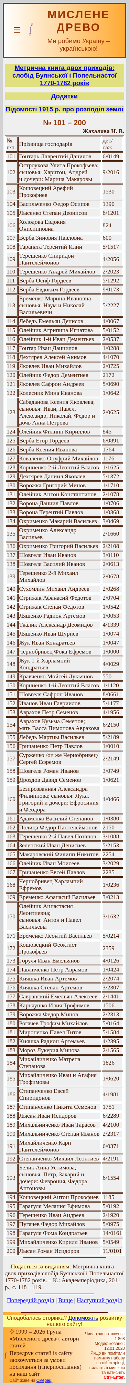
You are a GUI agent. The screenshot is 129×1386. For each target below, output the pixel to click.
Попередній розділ (30, 1300)
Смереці (44, 1380)
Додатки (64, 96)
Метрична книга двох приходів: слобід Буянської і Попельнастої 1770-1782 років (64, 75)
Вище (65, 1300)
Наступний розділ (99, 1300)
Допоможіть (83, 1318)
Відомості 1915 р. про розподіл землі (64, 109)
